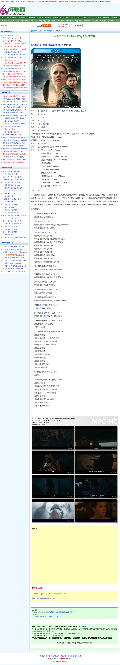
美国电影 (81, 2)
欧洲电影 (88, 2)
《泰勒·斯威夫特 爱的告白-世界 (13, 258)
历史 (76, 21)
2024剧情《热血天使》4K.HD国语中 (15, 148)
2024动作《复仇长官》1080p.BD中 (14, 113)
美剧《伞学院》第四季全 (11, 213)
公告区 (12, 2)
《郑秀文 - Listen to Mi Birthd (12, 263)
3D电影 (55, 18)
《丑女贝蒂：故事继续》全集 (12, 224)
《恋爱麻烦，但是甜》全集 (12, 199)
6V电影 (2, 9)
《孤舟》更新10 (8, 207)
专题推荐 (111, 21)
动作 (22, 21)
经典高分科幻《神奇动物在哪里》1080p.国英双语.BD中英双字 (53, 612)
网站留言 (42, 656)
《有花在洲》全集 (9, 193)
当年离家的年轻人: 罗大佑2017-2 (14, 271)
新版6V (4, 21)
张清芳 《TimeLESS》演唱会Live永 (15, 252)
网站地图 (78, 656)
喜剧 (17, 21)
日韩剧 (84, 18)
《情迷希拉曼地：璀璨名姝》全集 (14, 180)
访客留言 (108, 2)
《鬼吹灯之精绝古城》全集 (12, 52)
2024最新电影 (11, 18)
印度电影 (87, 21)
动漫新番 (32, 18)
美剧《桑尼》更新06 (10, 232)
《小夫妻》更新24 (9, 202)
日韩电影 (114, 18)
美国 (43, 121)
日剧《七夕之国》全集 (10, 218)
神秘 (40, 21)
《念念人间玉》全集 (9, 191)
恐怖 (49, 21)
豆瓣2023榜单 (21, 2)
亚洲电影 (95, 2)
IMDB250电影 (63, 2)
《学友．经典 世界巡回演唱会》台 (14, 266)
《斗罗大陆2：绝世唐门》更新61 (14, 124)
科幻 (31, 21)
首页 (3, 18)
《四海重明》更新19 (10, 204)
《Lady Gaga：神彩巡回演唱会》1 (14, 249)
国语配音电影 (22, 18)
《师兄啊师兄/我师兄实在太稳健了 (14, 118)
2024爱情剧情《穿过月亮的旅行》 (14, 146)
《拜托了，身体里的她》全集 (12, 188)
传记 (71, 21)
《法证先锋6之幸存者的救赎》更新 (14, 237)
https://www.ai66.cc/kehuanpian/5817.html (53, 594)
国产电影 (95, 21)
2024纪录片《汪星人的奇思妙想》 (14, 157)
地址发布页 (5, 2)
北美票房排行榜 (42, 2)
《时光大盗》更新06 (10, 229)
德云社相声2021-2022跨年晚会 (13, 269)
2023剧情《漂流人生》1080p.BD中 (14, 115)
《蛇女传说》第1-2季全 (11, 174)
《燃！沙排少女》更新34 (11, 182)
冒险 (58, 21)
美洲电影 (101, 2)
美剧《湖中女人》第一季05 (12, 221)
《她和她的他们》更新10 (11, 185)
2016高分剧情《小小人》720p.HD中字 (45, 617)
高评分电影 (73, 2)
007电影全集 (53, 2)
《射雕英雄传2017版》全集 (12, 68)
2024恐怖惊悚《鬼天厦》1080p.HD (15, 104)
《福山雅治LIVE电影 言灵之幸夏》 (14, 247)
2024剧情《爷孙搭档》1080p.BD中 (14, 151)
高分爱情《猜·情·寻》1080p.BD (13, 135)
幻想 (44, 21)
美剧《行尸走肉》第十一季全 (12, 38)
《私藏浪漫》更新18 (10, 210)
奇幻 (35, 21)
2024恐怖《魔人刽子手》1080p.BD (14, 102)
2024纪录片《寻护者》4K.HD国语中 (15, 140)
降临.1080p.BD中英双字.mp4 (46, 599)
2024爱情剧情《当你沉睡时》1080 (14, 107)
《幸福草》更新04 (9, 196)
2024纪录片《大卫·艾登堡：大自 (14, 99)
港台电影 (106, 18)
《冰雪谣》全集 (8, 235)
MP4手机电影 (70, 18)
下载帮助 (83, 627)
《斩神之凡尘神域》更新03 (12, 126)
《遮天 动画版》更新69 (11, 121)
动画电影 (48, 18)
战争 (53, 21)
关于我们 (49, 656)
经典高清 (40, 18)
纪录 (80, 21)
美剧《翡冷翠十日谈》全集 (12, 177)
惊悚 (62, 21)
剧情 (67, 21)
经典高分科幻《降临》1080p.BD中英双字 (47, 45)
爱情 (26, 21)
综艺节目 (98, 18)
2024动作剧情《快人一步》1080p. (14, 159)
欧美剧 (90, 18)
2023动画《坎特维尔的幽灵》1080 (14, 110)
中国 (88, 134)
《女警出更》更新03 (10, 226)
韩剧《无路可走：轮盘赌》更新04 (14, 215)
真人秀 (62, 18)
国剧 (78, 18)
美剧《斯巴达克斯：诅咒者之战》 (14, 55)
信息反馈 (64, 656)
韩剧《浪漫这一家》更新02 (12, 171)
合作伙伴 (71, 656)
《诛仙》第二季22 (9, 129)
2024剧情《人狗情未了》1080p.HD (15, 143)
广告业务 (56, 656)
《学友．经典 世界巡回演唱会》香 (14, 260)
